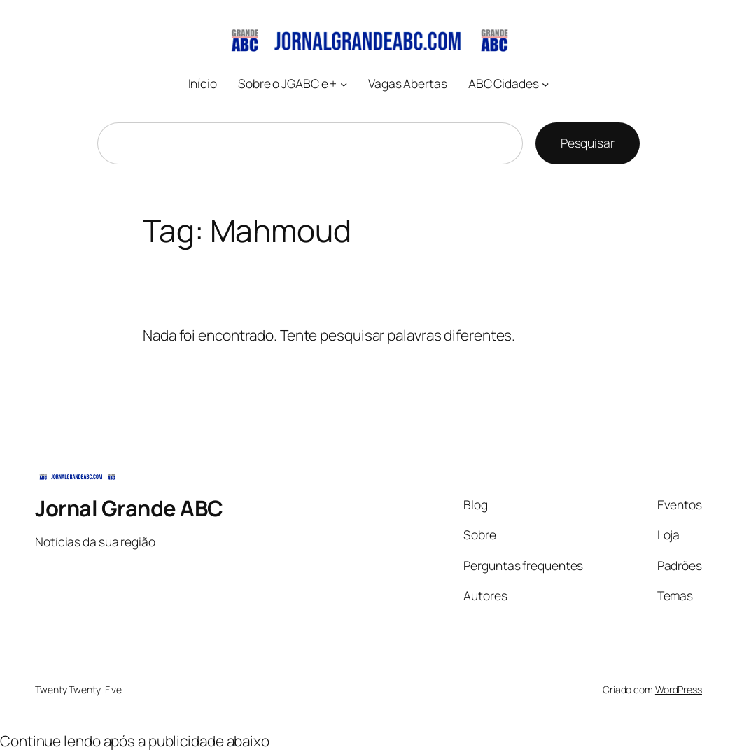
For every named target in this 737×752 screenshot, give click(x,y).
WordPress (678, 689)
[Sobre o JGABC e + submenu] (343, 83)
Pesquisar (588, 142)
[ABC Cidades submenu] (545, 83)
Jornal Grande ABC (129, 508)
